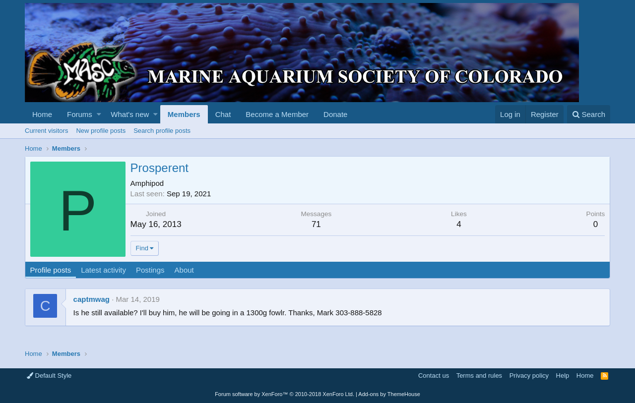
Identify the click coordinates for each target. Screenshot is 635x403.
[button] (99, 114)
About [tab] (184, 270)
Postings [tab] (150, 270)
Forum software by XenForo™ (284, 394)
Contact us (433, 375)
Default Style (49, 375)
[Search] (588, 114)
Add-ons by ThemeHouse (389, 394)
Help (563, 375)
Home (42, 114)
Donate (335, 114)
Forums (79, 114)
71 (316, 224)
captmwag (91, 299)
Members (184, 114)
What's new (130, 114)
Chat (223, 114)
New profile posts (101, 130)
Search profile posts (161, 130)
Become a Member (277, 114)
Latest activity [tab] (104, 270)
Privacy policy (529, 375)
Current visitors (46, 130)
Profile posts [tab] (50, 270)
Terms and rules (479, 375)
